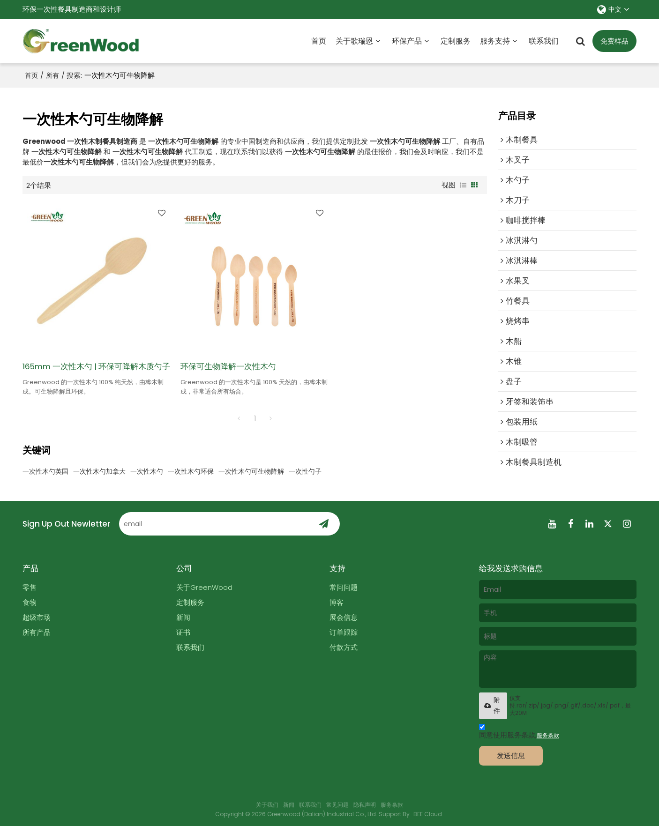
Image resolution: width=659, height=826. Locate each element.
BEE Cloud (427, 814)
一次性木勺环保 (191, 471)
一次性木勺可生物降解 (251, 471)
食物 (29, 602)
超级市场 (36, 617)
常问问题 (344, 587)
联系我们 (544, 41)
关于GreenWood (204, 587)
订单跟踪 (344, 632)
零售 (29, 587)
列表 (463, 185)
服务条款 (548, 735)
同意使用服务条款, (519, 732)
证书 (183, 632)
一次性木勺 (146, 471)
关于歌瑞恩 (354, 41)
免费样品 (614, 41)
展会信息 (344, 617)
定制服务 (456, 41)
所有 (52, 75)
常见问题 (337, 805)
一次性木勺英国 (45, 471)
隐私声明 (364, 805)
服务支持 (495, 41)
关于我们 (267, 805)
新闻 (183, 617)
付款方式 (344, 647)
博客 (337, 602)
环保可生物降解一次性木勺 (228, 366)
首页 (318, 41)
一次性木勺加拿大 (99, 471)
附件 (492, 705)
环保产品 (407, 41)
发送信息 (511, 755)
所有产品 (36, 632)
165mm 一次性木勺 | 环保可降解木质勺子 (96, 366)
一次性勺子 (305, 471)
